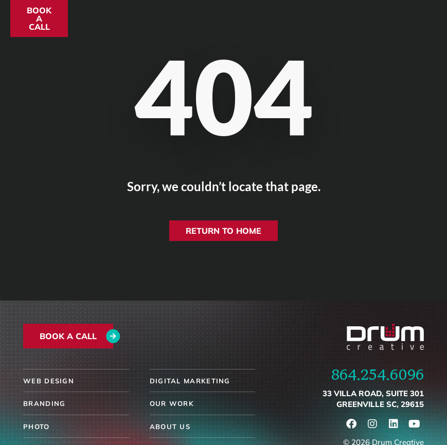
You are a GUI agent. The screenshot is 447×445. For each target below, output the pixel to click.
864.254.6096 (377, 374)
